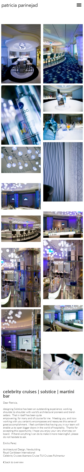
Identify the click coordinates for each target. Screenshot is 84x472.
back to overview (14, 462)
